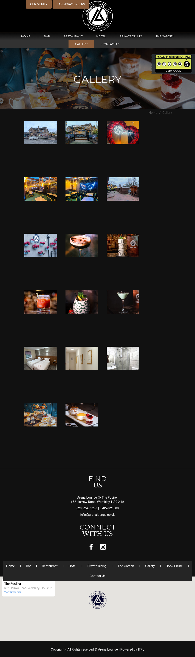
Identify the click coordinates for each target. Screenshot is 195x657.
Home (25, 36)
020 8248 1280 (87, 508)
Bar (47, 36)
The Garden (165, 36)
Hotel (101, 36)
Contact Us (110, 44)
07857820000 (109, 508)
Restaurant (73, 36)
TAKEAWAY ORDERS (71, 4)
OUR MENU (38, 4)
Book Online (174, 566)
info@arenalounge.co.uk (97, 515)
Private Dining (131, 36)
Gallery (81, 44)
